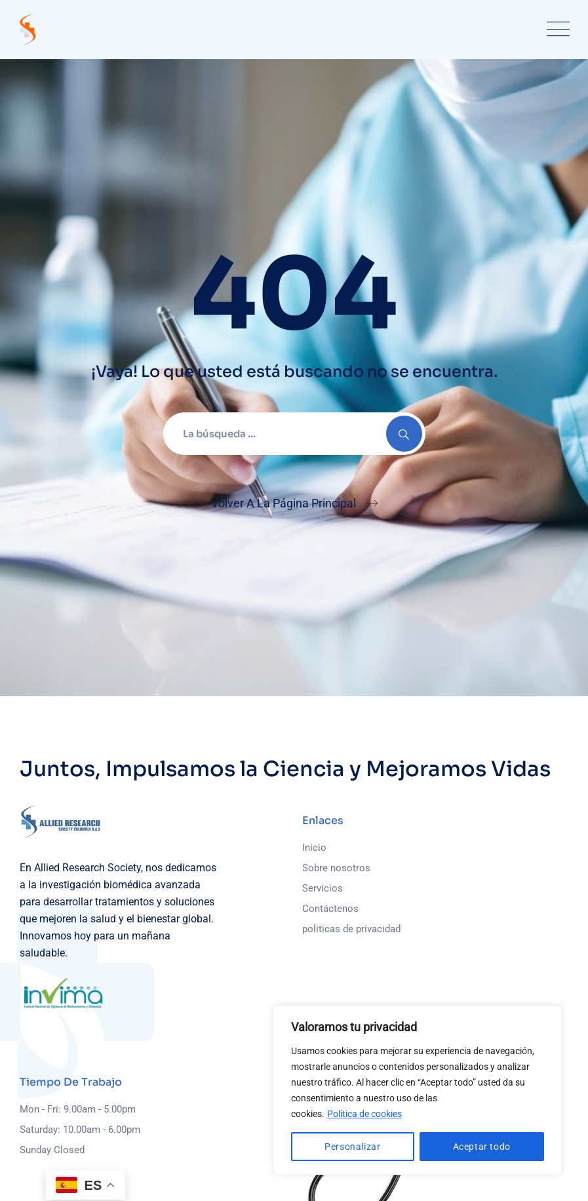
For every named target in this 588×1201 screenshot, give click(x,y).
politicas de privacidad (351, 929)
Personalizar (352, 1146)
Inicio (314, 848)
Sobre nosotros (336, 868)
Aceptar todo (482, 1146)
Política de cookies (364, 1114)
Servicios (322, 888)
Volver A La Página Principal (283, 503)
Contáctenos (330, 909)
